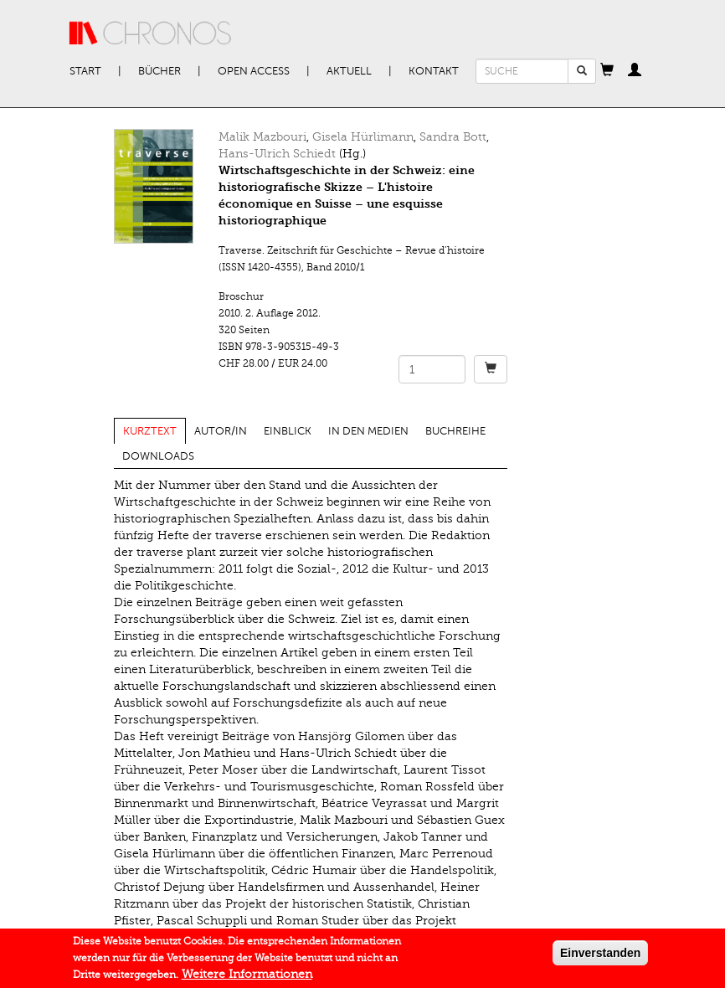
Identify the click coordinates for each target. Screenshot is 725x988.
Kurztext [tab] (150, 431)
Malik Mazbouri (262, 137)
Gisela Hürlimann (363, 137)
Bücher (159, 71)
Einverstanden (600, 958)
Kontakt (434, 71)
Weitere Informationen (247, 979)
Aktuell (349, 71)
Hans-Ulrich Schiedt (277, 153)
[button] (607, 71)
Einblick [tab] (287, 431)
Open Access (254, 71)
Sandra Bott (452, 137)
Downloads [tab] (158, 456)
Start (85, 71)
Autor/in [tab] (220, 431)
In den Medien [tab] (368, 431)
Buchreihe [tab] (455, 431)
